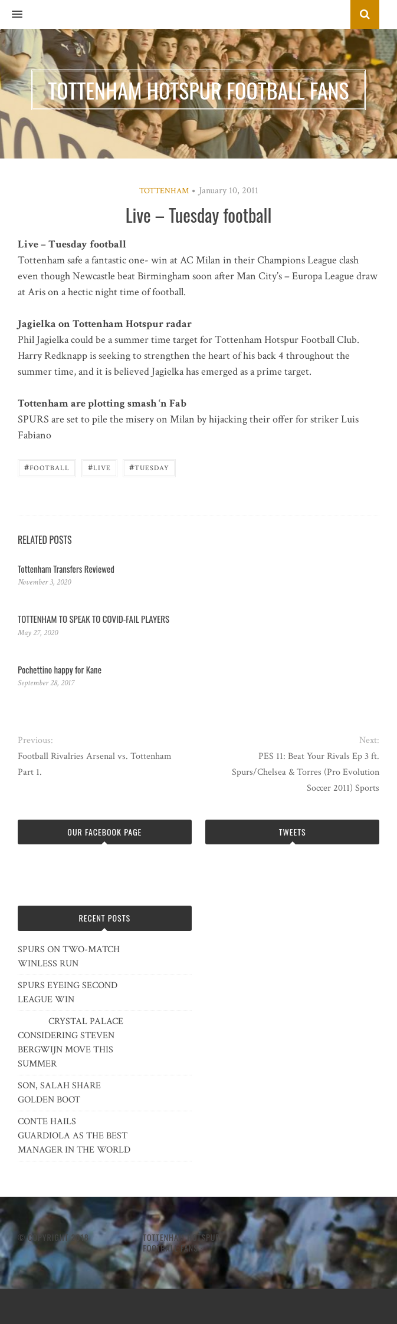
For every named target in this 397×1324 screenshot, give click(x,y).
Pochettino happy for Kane (59, 669)
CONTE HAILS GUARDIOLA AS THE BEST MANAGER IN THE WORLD (74, 1135)
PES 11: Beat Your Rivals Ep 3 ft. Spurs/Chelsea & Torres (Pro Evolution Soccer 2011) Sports (305, 772)
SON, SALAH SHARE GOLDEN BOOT (59, 1092)
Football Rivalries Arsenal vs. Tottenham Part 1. (95, 764)
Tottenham (164, 191)
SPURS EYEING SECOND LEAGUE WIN (67, 992)
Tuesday (149, 467)
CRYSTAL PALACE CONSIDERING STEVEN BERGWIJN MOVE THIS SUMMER (70, 1042)
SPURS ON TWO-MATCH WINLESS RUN (69, 956)
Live (99, 467)
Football (47, 467)
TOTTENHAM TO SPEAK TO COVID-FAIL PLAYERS (93, 618)
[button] (11, 15)
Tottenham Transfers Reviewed (66, 568)
